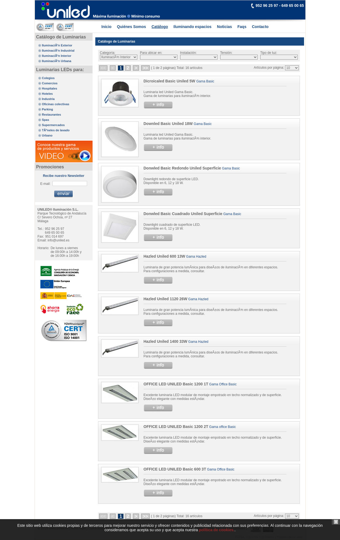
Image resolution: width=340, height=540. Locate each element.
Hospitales (49, 88)
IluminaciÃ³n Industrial (58, 50)
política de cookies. (216, 538)
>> (145, 68)
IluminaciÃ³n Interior (56, 55)
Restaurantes (51, 114)
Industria (48, 99)
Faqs (242, 26)
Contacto (260, 26)
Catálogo (160, 26)
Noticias (224, 26)
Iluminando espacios (192, 26)
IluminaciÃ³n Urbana (56, 61)
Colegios (48, 78)
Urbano (47, 135)
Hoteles (47, 93)
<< (103, 68)
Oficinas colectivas (55, 104)
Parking (47, 109)
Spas (45, 119)
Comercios (50, 83)
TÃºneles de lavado (56, 130)
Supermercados (53, 125)
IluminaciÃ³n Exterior (57, 45)
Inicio (106, 26)
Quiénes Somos (131, 26)
